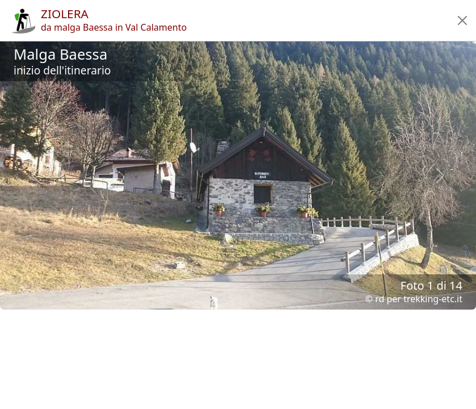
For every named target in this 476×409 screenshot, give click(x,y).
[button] (462, 20)
